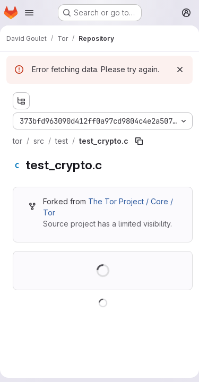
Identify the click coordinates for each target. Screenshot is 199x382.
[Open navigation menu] (29, 12)
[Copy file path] (139, 141)
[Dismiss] (180, 69)
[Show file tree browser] (21, 100)
